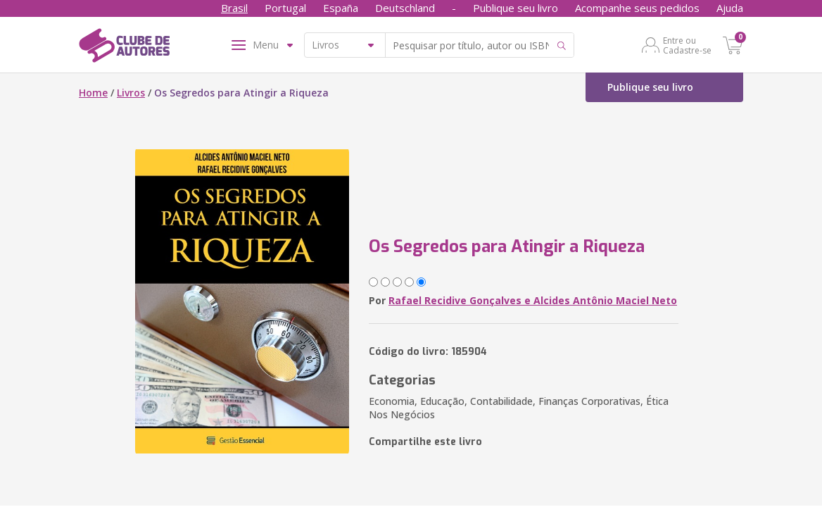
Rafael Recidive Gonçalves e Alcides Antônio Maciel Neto (532, 300)
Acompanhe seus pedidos (637, 8)
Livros (131, 92)
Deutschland (405, 8)
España (340, 8)
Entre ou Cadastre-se (687, 45)
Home (93, 92)
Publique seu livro (515, 8)
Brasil (234, 8)
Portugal (285, 8)
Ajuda (729, 8)
